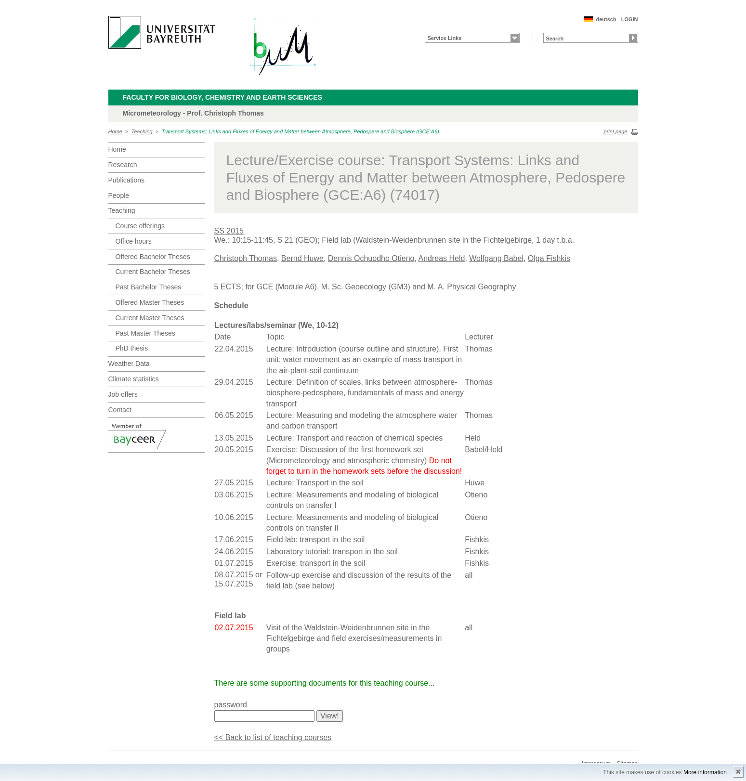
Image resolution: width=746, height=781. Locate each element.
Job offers (123, 394)
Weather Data (129, 363)
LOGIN (629, 19)
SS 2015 (229, 231)
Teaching (142, 131)
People (119, 195)
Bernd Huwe (302, 258)
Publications (126, 180)
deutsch (606, 19)
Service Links (445, 38)
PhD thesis (132, 348)
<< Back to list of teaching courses (273, 737)
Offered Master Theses (150, 302)
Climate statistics (133, 379)
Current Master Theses (150, 318)
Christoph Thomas (245, 258)
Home (115, 131)
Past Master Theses (145, 333)
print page (616, 131)
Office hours (134, 241)
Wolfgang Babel (496, 258)
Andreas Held (441, 258)
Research (122, 165)
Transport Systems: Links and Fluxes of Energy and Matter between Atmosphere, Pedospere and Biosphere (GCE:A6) (300, 131)
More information (705, 772)
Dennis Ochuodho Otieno (371, 258)
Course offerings (140, 226)
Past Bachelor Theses (149, 287)
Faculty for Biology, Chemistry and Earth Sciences (222, 97)
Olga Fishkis (549, 258)
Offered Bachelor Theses (153, 256)
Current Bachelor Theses (153, 271)
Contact (119, 410)
